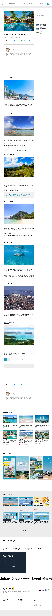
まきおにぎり (12, 48)
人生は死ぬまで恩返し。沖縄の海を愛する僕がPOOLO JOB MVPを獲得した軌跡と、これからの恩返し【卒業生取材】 (26, 441)
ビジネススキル (28, 3)
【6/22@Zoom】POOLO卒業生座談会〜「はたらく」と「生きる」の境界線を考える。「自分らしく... (26, 522)
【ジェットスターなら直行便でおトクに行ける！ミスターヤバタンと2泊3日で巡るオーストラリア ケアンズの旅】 (10, 441)
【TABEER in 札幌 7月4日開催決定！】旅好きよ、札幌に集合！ (41, 507)
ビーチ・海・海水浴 (22, 424)
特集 (14, 3)
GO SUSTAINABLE (33, 3)
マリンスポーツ (11, 366)
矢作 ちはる (9, 444)
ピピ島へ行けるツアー (16, 238)
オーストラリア (5, 439)
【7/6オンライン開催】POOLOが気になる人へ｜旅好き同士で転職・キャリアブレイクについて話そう (26, 508)
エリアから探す (37, 424)
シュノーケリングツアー (28, 277)
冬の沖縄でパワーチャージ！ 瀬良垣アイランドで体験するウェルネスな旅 (42, 441)
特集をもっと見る (24, 483)
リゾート (15, 366)
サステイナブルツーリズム (39, 439)
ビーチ (7, 366)
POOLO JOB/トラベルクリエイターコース (42, 15)
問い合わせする (13, 566)
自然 (25, 607)
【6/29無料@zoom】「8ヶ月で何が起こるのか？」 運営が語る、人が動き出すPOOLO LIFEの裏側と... (10, 522)
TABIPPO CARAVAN (5, 424)
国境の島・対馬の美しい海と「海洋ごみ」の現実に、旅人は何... (43, 29)
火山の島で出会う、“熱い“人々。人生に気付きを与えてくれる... (43, 33)
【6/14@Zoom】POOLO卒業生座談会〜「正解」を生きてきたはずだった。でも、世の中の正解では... (41, 522)
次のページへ (24, 359)
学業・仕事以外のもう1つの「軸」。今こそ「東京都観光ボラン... (43, 25)
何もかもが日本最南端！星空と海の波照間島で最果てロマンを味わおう (26, 426)
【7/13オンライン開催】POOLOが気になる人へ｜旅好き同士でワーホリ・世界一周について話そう (10, 507)
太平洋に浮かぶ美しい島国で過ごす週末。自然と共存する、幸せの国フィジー (42, 426)
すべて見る (46, 21)
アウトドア (41, 3)
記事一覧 (13, 3)
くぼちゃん (25, 444)
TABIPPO (41, 31)
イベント (16, 3)
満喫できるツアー (22, 150)
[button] (48, 454)
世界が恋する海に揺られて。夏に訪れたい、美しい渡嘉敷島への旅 (10, 426)
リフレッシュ (38, 3)
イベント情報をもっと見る (26, 530)
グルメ (26, 606)
